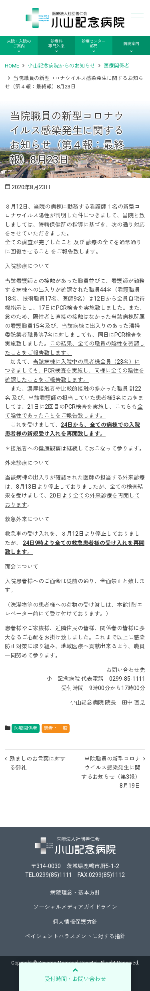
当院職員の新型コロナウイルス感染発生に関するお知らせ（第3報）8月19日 (110, 772)
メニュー (136, 18)
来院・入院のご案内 (19, 43)
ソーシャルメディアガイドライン (75, 907)
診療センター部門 (94, 43)
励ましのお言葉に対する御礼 (38, 763)
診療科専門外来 (56, 43)
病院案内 (131, 43)
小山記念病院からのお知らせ (61, 66)
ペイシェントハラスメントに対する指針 (75, 936)
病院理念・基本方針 (75, 892)
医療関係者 (117, 66)
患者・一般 (56, 728)
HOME (12, 66)
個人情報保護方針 (75, 922)
